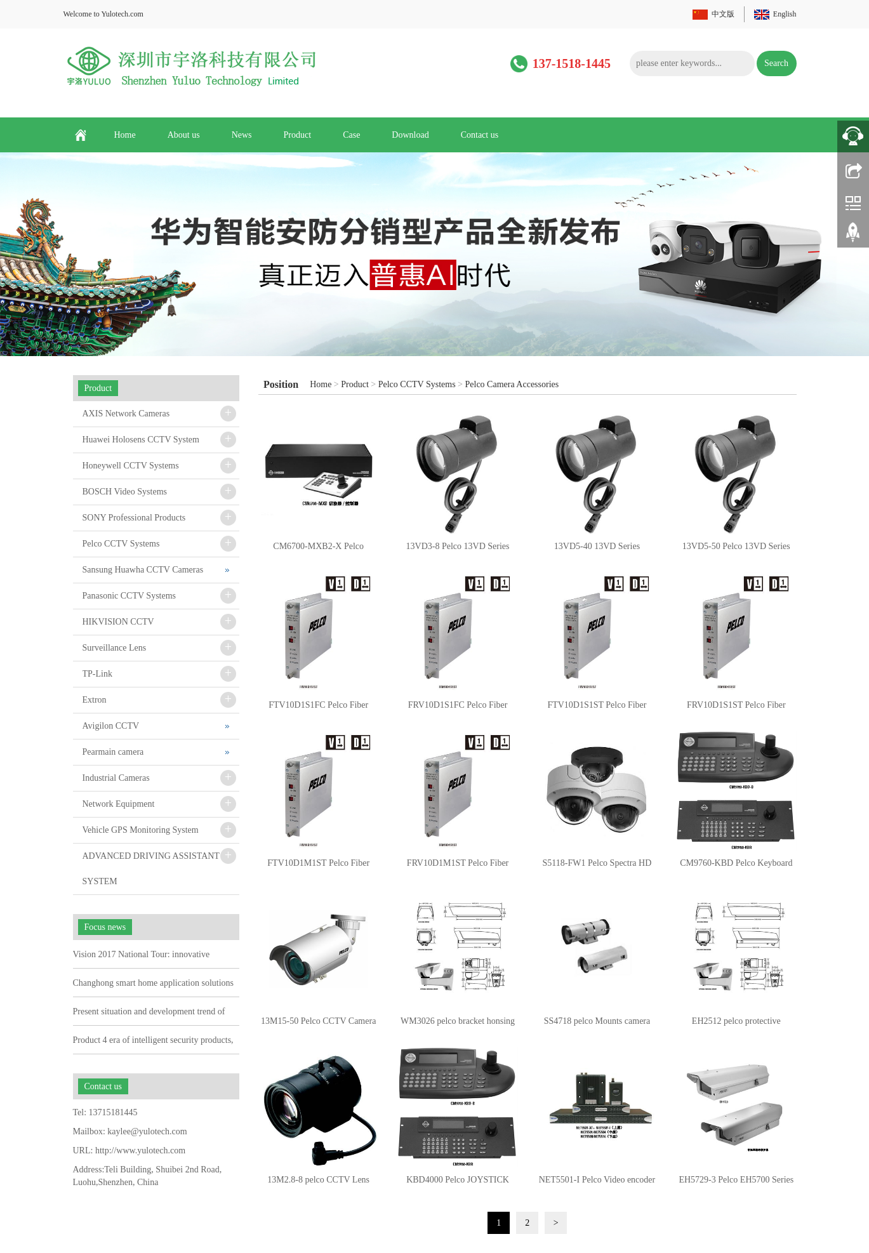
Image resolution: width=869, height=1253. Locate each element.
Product (298, 135)
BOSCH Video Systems (125, 491)
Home (125, 135)
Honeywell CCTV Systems (131, 465)
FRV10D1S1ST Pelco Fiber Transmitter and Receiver (736, 709)
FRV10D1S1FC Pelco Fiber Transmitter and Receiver (458, 709)
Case (351, 135)
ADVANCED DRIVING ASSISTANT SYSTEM (151, 868)
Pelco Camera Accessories (512, 384)
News (242, 135)
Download (410, 135)
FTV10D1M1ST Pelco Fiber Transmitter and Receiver (318, 867)
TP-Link (97, 674)
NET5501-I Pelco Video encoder (597, 1179)
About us (184, 135)
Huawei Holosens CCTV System (141, 439)
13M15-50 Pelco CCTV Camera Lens (318, 1025)
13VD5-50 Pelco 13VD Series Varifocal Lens (736, 550)
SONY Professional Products (134, 517)
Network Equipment (119, 804)
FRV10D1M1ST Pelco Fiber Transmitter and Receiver (457, 867)
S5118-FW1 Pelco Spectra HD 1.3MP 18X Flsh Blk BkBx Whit (597, 867)
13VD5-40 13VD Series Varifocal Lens (597, 550)
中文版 (723, 14)
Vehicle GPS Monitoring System (141, 830)
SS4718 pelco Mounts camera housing (597, 1025)
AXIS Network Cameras (126, 413)
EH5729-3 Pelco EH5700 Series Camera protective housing (736, 1184)
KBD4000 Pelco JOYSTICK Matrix (457, 1184)
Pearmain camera (113, 752)
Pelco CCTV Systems (417, 384)
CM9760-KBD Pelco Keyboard (736, 863)
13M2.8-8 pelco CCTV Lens (318, 1179)
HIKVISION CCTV (118, 621)
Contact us (480, 135)
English (785, 14)
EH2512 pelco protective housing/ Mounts (736, 1025)
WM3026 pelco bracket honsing (458, 1021)
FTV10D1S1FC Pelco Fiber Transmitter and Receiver (318, 709)
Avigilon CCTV (111, 726)
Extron (95, 700)
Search (776, 63)
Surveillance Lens (115, 648)
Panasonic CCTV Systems (129, 595)
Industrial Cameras (116, 778)
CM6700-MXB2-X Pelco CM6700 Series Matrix (318, 550)
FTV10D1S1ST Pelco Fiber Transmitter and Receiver (596, 709)
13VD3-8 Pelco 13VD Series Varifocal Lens (458, 550)
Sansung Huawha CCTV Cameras (143, 569)
